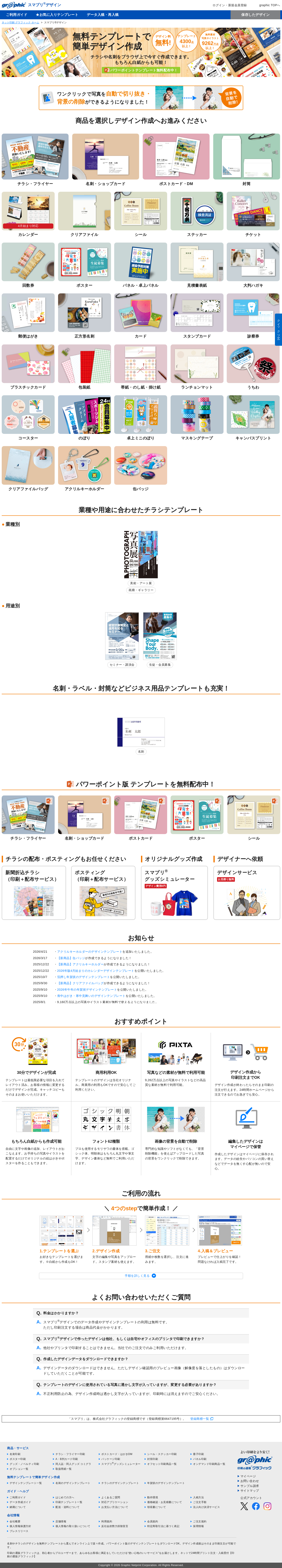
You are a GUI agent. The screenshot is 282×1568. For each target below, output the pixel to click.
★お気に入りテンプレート (57, 15)
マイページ (248, 1476)
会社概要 (15, 1521)
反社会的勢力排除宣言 (114, 1526)
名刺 (141, 751)
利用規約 (106, 1521)
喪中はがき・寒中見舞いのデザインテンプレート (91, 996)
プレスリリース (19, 1531)
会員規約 (152, 1521)
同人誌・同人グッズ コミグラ (73, 1463)
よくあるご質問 (110, 1497)
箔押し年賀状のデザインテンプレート (83, 977)
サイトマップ (249, 1490)
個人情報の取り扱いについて (73, 1526)
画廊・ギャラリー (141, 590)
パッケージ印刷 (110, 1459)
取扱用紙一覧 (64, 1468)
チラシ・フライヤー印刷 (70, 1454)
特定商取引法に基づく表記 (163, 1526)
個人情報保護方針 (20, 1526)
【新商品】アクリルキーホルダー (80, 964)
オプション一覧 (19, 1468)
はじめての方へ (65, 1497)
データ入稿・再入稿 (103, 15)
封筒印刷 (152, 1459)
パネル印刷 (200, 1459)
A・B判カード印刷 (67, 1459)
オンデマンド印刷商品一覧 (209, 1463)
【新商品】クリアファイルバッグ (80, 983)
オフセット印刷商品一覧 (162, 1463)
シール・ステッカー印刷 (162, 1454)
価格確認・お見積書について (164, 1502)
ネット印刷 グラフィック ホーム (20, 22)
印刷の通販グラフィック (22, 1552)
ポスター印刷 (18, 1459)
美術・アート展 (141, 583)
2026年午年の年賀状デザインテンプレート (87, 989)
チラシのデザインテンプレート (120, 1483)
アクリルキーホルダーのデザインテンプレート (90, 951)
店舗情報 (61, 1521)
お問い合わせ (249, 1481)
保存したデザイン (255, 15)
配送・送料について (68, 1507)
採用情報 (198, 1526)
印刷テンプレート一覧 (69, 1502)
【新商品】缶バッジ (71, 958)
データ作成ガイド (20, 1502)
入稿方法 (198, 1497)
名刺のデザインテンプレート (73, 1483)
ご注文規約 (200, 1521)
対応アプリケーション (114, 1502)
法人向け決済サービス (206, 1507)
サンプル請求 (249, 1486)
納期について (18, 1507)
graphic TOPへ (266, 5)
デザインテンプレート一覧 (26, 1483)
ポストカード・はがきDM (116, 1454)
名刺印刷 (15, 1454)
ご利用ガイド (16, 15)
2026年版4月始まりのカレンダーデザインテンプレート (95, 970)
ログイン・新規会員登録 (227, 5)
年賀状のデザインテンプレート (166, 1483)
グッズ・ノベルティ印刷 (24, 1463)
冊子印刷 (198, 1454)
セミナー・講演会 (122, 664)
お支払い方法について (114, 1507)
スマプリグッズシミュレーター (121, 1463)
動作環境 (152, 1497)
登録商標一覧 (199, 1418)
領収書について (156, 1507)
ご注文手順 (200, 1502)
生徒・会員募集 (160, 664)
